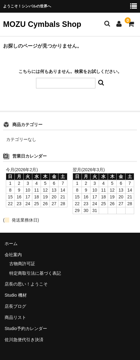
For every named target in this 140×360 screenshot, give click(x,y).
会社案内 (13, 254)
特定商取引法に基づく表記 (35, 273)
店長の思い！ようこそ (26, 284)
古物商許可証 (22, 263)
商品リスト (15, 317)
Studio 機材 (16, 295)
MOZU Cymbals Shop (42, 24)
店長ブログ (15, 306)
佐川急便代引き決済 (24, 339)
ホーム (11, 243)
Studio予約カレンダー (26, 328)
